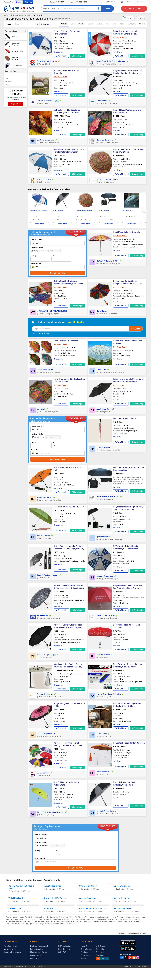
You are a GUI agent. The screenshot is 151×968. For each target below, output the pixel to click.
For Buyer (110, 2)
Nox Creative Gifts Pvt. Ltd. (107, 496)
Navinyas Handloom (104, 140)
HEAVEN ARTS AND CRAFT (107, 261)
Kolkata (99, 24)
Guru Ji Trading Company (47, 575)
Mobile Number (35, 263)
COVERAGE (102, 958)
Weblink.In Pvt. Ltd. (25, 966)
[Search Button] (37, 24)
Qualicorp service (103, 537)
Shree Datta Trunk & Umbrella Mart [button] (111, 61)
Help (141, 2)
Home (6, 15)
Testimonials (85, 955)
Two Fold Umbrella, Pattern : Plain (69, 507)
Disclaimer (100, 955)
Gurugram (132, 24)
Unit (52, 256)
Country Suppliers (37, 955)
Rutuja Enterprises (44, 497)
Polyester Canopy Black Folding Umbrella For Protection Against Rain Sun (68, 627)
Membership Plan (10, 949)
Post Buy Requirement (134, 8)
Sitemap (84, 958)
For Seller (126, 2)
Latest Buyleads (64, 949)
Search (107, 9)
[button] (98, 8)
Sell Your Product (64, 946)
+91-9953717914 (58, 2)
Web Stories (100, 946)
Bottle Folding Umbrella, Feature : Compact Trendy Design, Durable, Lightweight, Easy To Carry (69, 548)
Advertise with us (10, 946)
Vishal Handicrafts (45, 370)
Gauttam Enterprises (45, 140)
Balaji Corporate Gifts (105, 615)
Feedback (84, 952)
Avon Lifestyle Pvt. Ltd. (46, 733)
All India (64, 24)
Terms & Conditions (140, 966)
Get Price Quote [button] (120, 37)
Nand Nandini (102, 311)
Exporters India (19, 8)
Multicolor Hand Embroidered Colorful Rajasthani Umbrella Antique (67, 112)
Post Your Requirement (39, 946)
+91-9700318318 (78, 2)
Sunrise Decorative (45, 694)
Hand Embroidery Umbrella (66, 341)
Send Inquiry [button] (77, 56)
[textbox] (26, 24)
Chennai (142, 24)
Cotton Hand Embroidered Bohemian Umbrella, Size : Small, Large (68, 283)
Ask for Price (39, 224)
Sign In (18, 2)
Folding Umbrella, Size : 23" (125, 418)
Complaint (100, 952)
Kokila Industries (44, 179)
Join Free (28, 2)
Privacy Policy (128, 966)
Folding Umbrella (58, 211)
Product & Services (37, 240)
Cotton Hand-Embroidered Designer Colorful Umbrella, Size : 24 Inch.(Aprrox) (128, 283)
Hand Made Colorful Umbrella (126, 232)
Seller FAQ (62, 952)
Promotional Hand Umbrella (38, 211)
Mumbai (81, 24)
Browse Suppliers (36, 949)
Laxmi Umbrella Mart (52, 886)
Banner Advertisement (12, 952)
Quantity (33, 256)
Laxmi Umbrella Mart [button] (45, 101)
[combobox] (35, 267)
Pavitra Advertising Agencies (108, 694)
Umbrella (28, 15)
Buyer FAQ (34, 958)
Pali (107, 24)
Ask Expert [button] (135, 329)
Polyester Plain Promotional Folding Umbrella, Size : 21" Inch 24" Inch (68, 745)
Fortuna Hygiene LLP (105, 447)
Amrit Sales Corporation (106, 409)
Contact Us (100, 949)
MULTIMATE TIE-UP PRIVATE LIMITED (52, 311)
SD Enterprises (43, 773)
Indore (122, 24)
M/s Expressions (103, 772)
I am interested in (37, 248)
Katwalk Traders (15, 908)
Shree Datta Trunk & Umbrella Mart (21, 887)
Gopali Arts (101, 370)
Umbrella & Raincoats (16, 15)
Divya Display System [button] (45, 61)
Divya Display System (88, 886)
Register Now (16, 104)
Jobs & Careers (86, 949)
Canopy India (101, 101)
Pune (114, 24)
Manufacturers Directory (39, 952)
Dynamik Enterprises (105, 811)
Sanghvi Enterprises (104, 576)
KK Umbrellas (42, 615)
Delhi (73, 24)
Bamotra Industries (104, 655)
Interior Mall (101, 733)
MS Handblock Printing (106, 179)
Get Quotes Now (57, 273)
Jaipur (90, 24)
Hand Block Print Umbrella (84, 211)
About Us (84, 946)
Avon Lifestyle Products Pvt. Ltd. (50, 812)
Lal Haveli (41, 409)
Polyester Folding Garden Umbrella (129, 743)
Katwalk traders (43, 536)
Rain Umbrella (126, 211)
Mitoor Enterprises (44, 655)
